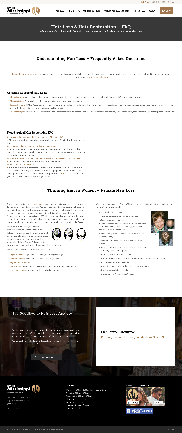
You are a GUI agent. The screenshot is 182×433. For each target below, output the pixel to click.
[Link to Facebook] (168, 2)
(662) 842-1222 (158, 1)
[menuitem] (62, 10)
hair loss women (37, 204)
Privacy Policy (13, 408)
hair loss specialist (67, 173)
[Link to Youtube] (173, 2)
